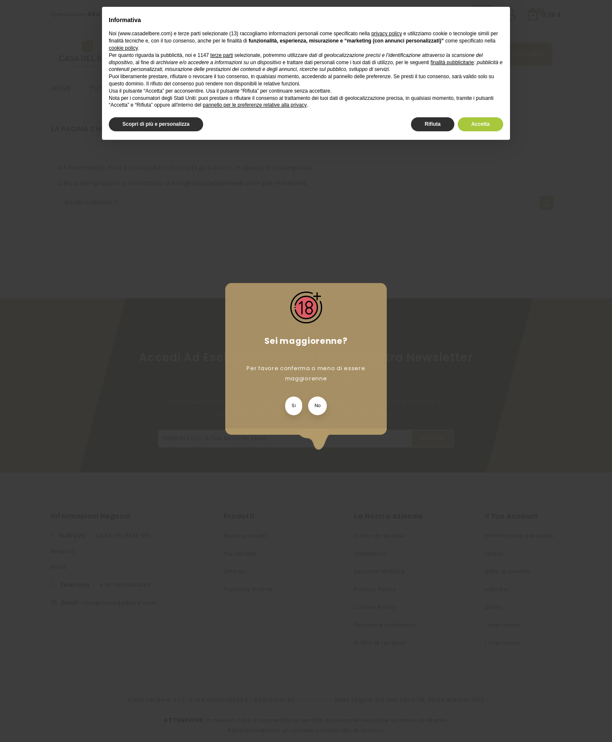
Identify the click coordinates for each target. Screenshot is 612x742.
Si (294, 405)
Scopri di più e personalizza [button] (156, 124)
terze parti (221, 55)
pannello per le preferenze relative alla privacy (255, 105)
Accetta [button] (480, 124)
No (317, 405)
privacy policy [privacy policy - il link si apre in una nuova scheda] (386, 34)
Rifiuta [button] (432, 124)
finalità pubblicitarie (452, 62)
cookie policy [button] (123, 48)
